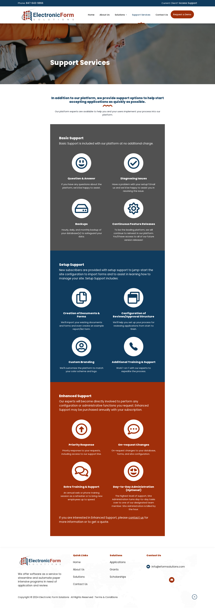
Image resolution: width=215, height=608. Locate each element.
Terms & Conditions (106, 597)
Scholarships (118, 577)
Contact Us (80, 584)
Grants (114, 569)
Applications (118, 562)
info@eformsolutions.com (168, 566)
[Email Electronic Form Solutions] (171, 580)
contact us (136, 518)
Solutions (79, 577)
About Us (78, 569)
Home (77, 562)
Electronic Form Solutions (54, 597)
